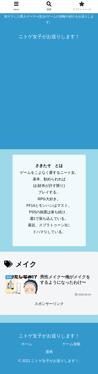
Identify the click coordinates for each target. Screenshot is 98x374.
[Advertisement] (49, 100)
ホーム (26, 344)
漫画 (49, 351)
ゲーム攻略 (71, 344)
